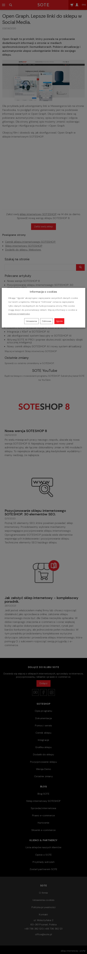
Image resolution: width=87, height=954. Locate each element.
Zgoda (59, 321)
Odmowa (46, 321)
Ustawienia (31, 321)
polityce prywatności (19, 314)
